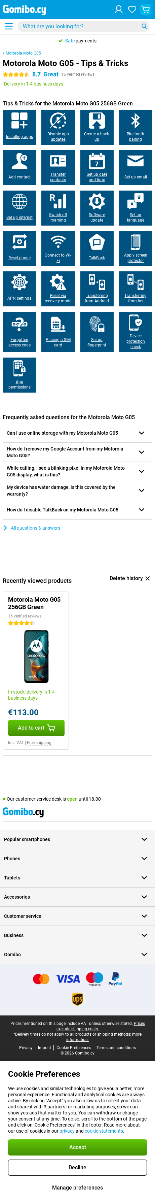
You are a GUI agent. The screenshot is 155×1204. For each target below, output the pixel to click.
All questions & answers (31, 528)
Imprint (44, 1047)
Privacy (26, 1047)
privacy (67, 1131)
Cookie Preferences (73, 1047)
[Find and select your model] (83, 26)
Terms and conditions (116, 1047)
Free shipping (39, 742)
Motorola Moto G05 (23, 53)
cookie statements (104, 1131)
